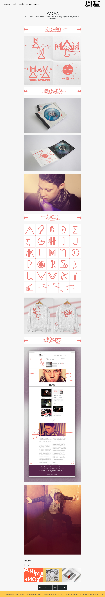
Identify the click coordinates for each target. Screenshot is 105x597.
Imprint (36, 4)
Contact (29, 4)
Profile (21, 4)
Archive (14, 4)
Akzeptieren (94, 594)
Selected (7, 4)
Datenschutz (85, 594)
